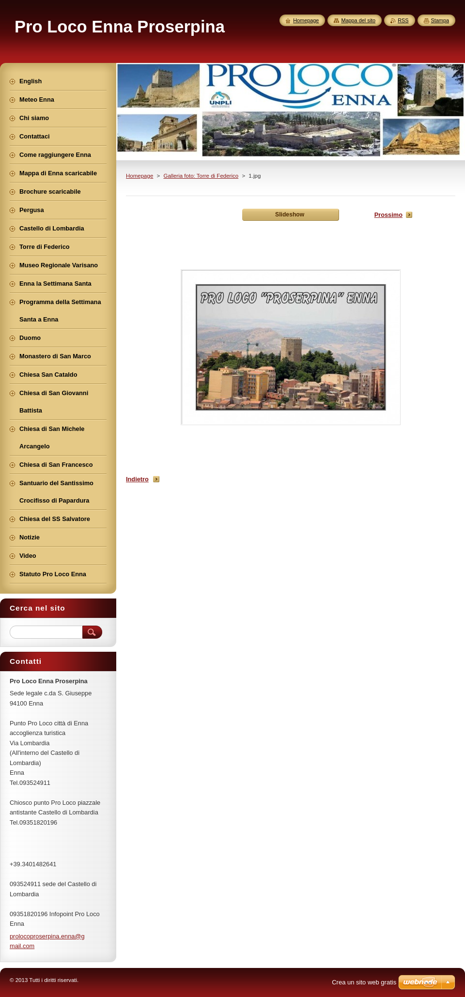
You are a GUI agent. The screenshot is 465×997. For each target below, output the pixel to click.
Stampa (440, 20)
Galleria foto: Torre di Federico (200, 176)
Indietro (137, 479)
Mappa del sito (358, 20)
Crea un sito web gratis (364, 982)
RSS (403, 20)
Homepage (139, 176)
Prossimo (388, 214)
